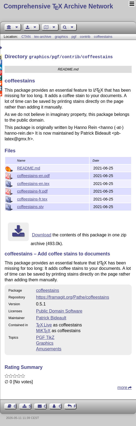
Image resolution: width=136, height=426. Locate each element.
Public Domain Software (59, 310)
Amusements (48, 348)
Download (41, 234)
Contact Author (60, 405)
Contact (45, 405)
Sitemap (30, 405)
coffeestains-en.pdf (33, 175)
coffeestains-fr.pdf (32, 191)
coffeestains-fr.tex (32, 198)
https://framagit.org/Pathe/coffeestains (72, 296)
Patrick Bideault (51, 317)
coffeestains (103, 37)
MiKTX (43, 330)
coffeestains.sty (30, 206)
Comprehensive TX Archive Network (58, 6)
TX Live (44, 324)
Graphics (44, 342)
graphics (61, 37)
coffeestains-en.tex (33, 183)
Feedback (75, 405)
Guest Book (15, 405)
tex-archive (42, 37)
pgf (73, 37)
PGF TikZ (45, 337)
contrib (85, 37)
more (122, 387)
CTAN (26, 37)
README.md (28, 167)
